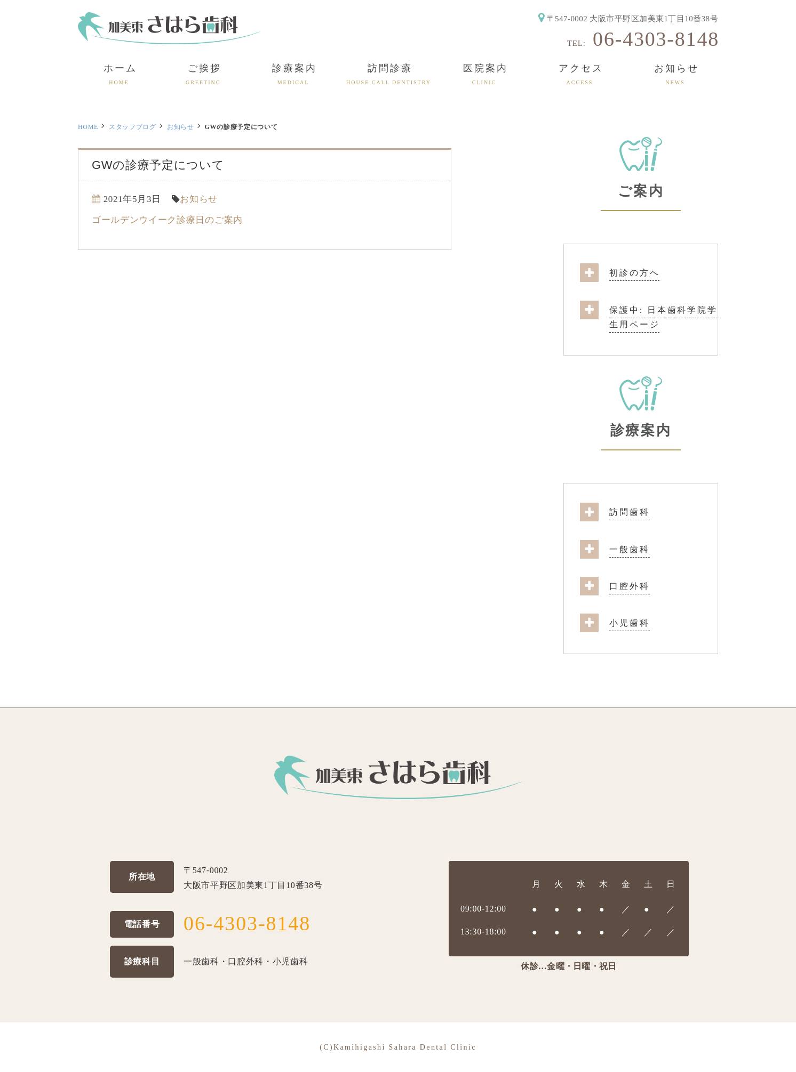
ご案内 (641, 191)
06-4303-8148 (656, 39)
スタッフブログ (132, 127)
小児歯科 (629, 622)
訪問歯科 (629, 512)
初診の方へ (634, 272)
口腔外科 (629, 586)
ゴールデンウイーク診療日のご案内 (167, 220)
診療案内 (640, 430)
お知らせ (180, 127)
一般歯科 (629, 549)
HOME (88, 127)
